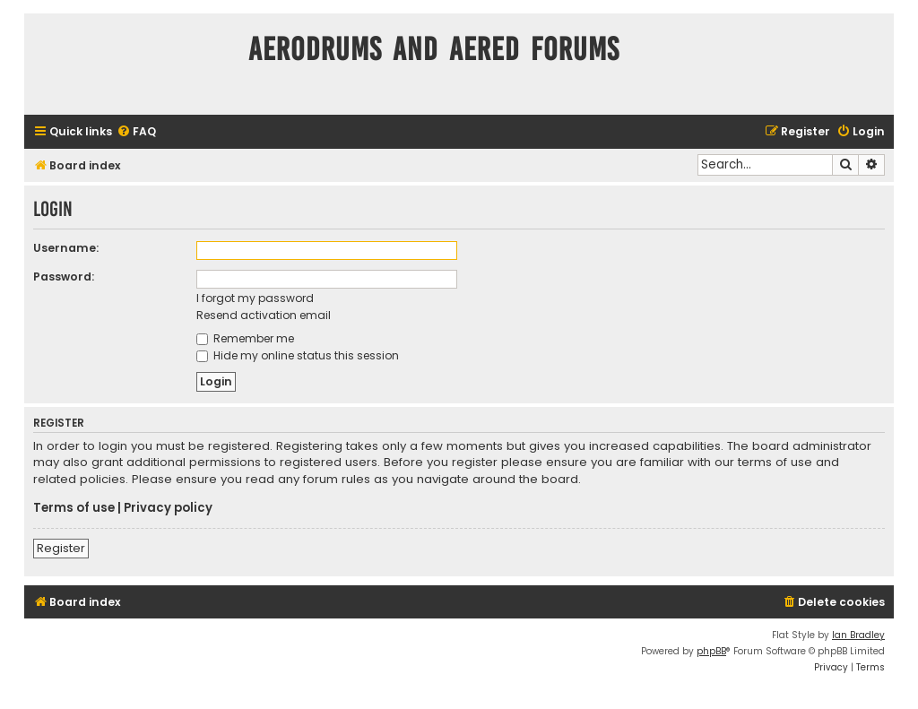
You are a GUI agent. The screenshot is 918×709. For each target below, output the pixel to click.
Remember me (245, 338)
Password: (63, 276)
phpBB (711, 651)
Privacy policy (168, 508)
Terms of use (74, 508)
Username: (66, 247)
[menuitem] (136, 132)
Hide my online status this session (297, 355)
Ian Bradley (858, 635)
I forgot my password (255, 298)
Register (61, 548)
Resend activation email (263, 315)
